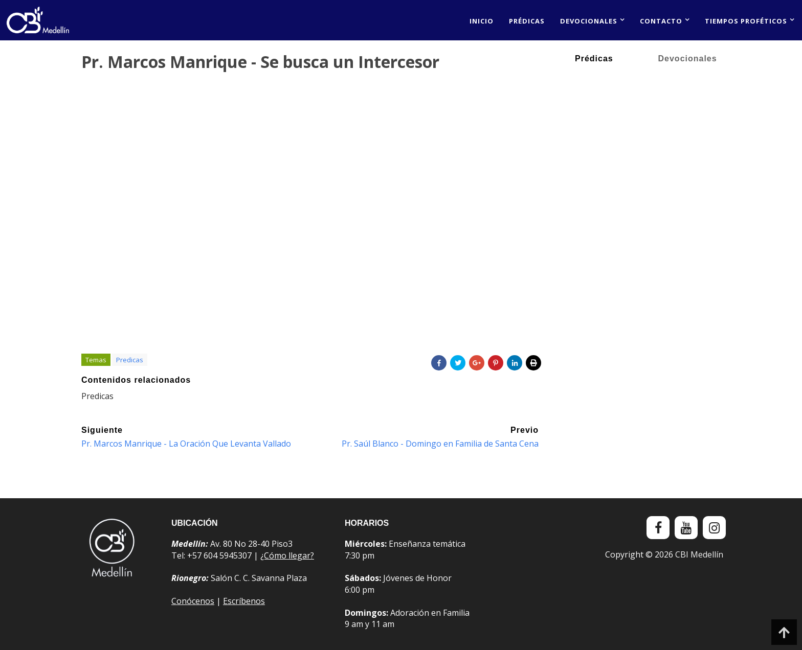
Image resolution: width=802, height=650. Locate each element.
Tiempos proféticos (746, 21)
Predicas (129, 359)
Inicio (482, 21)
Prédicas (527, 21)
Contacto (661, 21)
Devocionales (588, 21)
